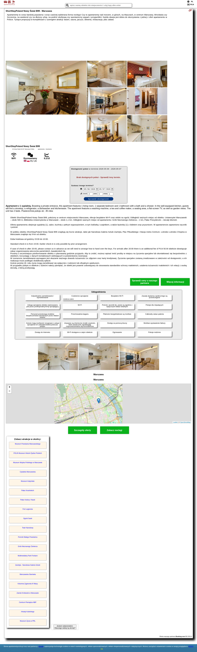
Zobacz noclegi (114, 430)
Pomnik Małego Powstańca (27, 537)
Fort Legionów (28, 509)
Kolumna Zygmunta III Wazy (28, 584)
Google (41, 646)
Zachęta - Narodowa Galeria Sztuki (27, 565)
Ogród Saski (27, 518)
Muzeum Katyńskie (27, 481)
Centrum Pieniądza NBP (27, 602)
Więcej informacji (175, 282)
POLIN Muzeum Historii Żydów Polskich (28, 453)
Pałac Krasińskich (27, 490)
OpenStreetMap (185, 422)
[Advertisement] (99, 40)
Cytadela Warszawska (27, 472)
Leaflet (175, 422)
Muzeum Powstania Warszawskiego (28, 444)
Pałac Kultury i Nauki (27, 500)
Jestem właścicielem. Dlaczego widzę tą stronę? (65, 627)
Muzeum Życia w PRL (27, 621)
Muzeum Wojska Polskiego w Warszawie (27, 462)
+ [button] (9, 387)
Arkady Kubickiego (27, 612)
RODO (191, 646)
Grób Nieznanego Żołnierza (27, 546)
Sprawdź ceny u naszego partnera (144, 281)
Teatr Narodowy (27, 528)
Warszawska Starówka (28, 574)
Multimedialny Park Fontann (28, 556)
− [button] (9, 391)
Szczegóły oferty (82, 430)
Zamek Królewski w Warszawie (28, 593)
